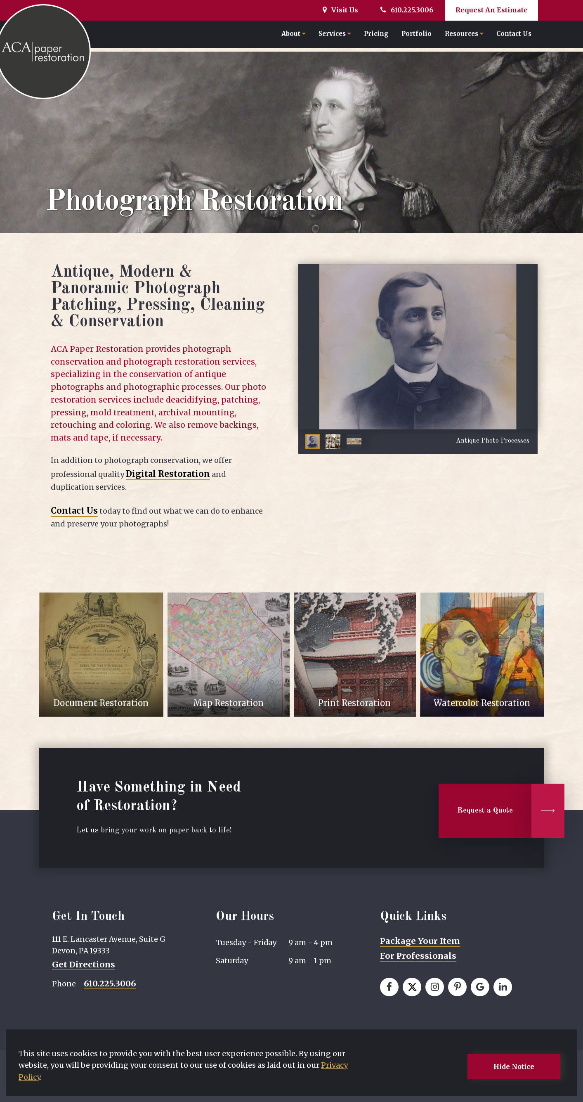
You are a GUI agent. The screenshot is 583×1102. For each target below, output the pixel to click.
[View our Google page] (480, 987)
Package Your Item (420, 941)
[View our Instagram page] (434, 987)
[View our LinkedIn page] (502, 987)
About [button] (293, 36)
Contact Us (513, 36)
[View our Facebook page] (389, 987)
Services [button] (335, 36)
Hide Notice (513, 1066)
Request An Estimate (492, 10)
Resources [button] (464, 36)
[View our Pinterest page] (457, 987)
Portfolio (416, 36)
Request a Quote (485, 810)
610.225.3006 (406, 10)
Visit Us (340, 10)
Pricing (376, 36)
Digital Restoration (168, 474)
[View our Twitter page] (412, 987)
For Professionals (418, 956)
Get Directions (83, 964)
